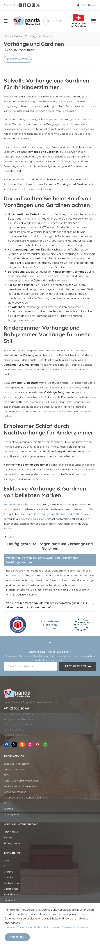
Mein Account (11, 831)
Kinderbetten (11, 894)
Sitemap (8, 808)
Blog (6, 803)
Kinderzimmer (32, 218)
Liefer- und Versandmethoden (21, 780)
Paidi (6, 866)
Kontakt (8, 837)
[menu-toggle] (6, 21)
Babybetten (10, 899)
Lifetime (8, 871)
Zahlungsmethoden (15, 791)
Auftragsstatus (12, 843)
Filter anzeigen (19, 59)
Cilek (11, 536)
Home (7, 36)
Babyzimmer (74, 258)
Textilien (18, 36)
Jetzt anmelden (75, 666)
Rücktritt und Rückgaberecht (20, 786)
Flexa (7, 860)
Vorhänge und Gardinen (39, 36)
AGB (6, 775)
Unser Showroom (14, 769)
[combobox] (57, 21)
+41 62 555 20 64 (16, 708)
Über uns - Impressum (16, 763)
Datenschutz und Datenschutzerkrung (25, 797)
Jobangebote (11, 814)
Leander (8, 877)
